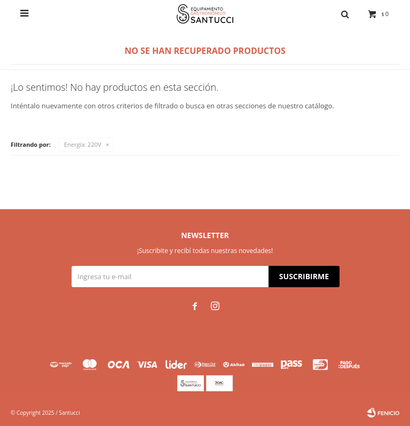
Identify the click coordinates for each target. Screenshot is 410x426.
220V (82, 144)
